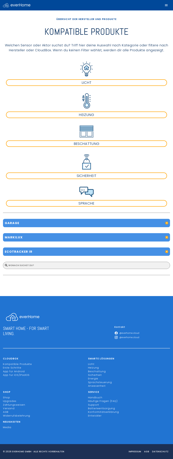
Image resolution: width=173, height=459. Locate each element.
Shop (6, 397)
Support (93, 405)
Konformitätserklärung (103, 412)
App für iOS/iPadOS (16, 375)
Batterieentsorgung (101, 408)
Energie (93, 378)
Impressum (135, 451)
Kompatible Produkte (17, 364)
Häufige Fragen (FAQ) (103, 401)
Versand (9, 408)
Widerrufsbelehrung (16, 415)
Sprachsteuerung (100, 382)
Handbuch (95, 397)
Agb (146, 451)
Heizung (93, 367)
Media (7, 427)
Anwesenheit (97, 386)
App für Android (14, 371)
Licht (91, 364)
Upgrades (9, 401)
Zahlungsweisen (14, 405)
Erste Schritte (12, 367)
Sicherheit (95, 375)
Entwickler (95, 415)
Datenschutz (160, 451)
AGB (6, 412)
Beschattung (97, 371)
